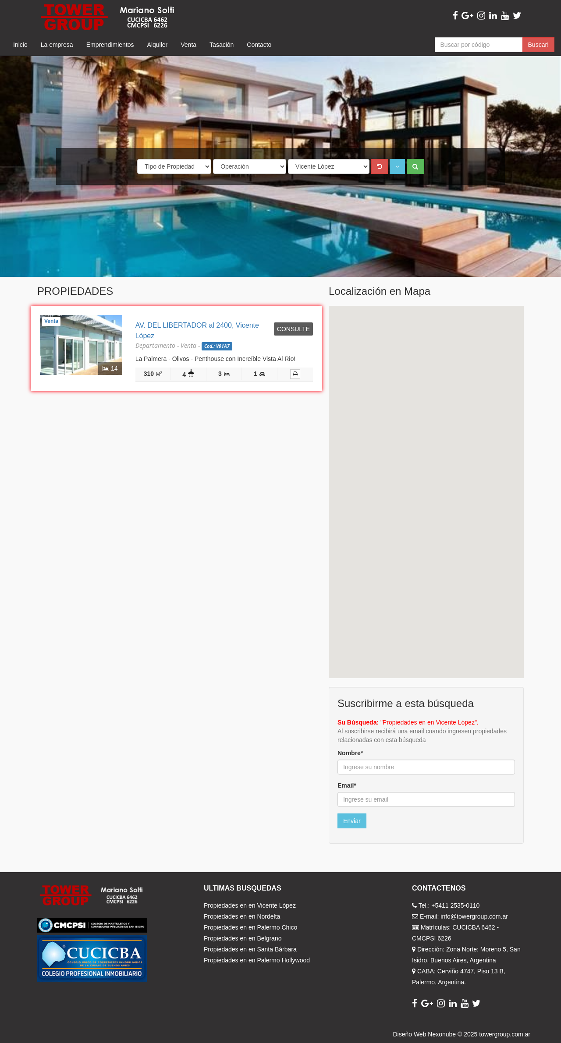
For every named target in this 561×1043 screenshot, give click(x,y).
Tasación (221, 44)
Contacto (259, 44)
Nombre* (350, 753)
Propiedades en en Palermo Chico (250, 927)
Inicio (20, 44)
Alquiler (157, 44)
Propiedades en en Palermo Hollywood (257, 960)
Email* (346, 785)
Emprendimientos (110, 44)
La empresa (57, 44)
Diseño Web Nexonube (424, 1034)
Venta (188, 44)
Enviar (352, 820)
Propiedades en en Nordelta (242, 916)
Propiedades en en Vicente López (250, 905)
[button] (397, 166)
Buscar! (538, 44)
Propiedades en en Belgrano (242, 938)
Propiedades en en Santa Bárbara (250, 949)
